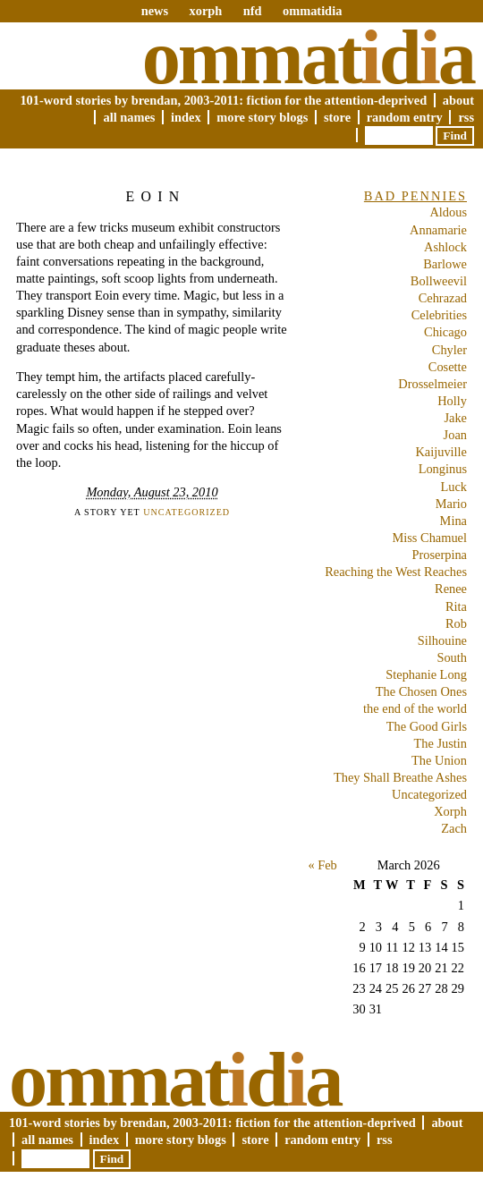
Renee (451, 588)
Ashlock (445, 247)
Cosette (447, 367)
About (458, 100)
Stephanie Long (426, 674)
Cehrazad (443, 298)
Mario (451, 503)
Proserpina (439, 554)
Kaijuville (441, 452)
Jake (455, 418)
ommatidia (312, 11)
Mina (453, 520)
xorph (205, 11)
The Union (439, 760)
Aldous (448, 212)
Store (337, 117)
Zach (454, 828)
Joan (455, 435)
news (154, 11)
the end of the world (415, 708)
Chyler (449, 350)
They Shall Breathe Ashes (400, 777)
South (451, 657)
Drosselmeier (432, 384)
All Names (129, 117)
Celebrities (439, 315)
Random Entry (405, 117)
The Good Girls (426, 726)
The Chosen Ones (421, 691)
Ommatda (308, 57)
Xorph (450, 811)
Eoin (156, 196)
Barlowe (445, 264)
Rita (456, 606)
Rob (456, 623)
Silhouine (442, 640)
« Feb (322, 865)
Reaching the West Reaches (396, 571)
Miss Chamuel (429, 537)
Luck (453, 486)
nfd (252, 11)
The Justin (440, 743)
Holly (452, 401)
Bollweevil (439, 281)
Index (186, 117)
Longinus (443, 469)
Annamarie (438, 230)
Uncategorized (186, 512)
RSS (466, 117)
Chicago (445, 332)
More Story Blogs (262, 117)
